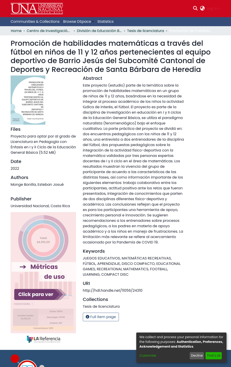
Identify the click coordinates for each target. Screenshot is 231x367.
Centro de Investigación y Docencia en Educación (49, 30)
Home (16, 30)
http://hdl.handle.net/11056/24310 (113, 290)
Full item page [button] (101, 316)
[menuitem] (202, 8)
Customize (147, 355)
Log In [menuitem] (212, 8)
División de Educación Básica (99, 30)
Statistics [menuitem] (105, 21)
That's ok (214, 355)
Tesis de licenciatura (145, 30)
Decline (197, 355)
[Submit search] (195, 8)
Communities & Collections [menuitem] (35, 21)
